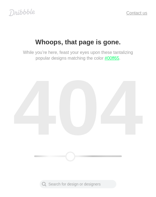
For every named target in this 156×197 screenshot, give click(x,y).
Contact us (136, 13)
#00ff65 (112, 58)
